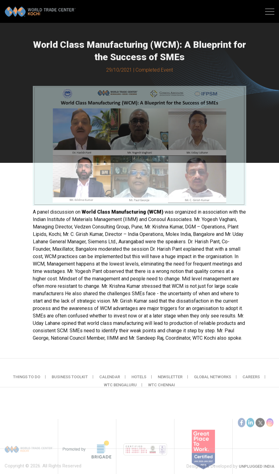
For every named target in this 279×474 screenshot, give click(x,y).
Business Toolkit (70, 381)
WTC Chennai (161, 389)
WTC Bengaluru (120, 389)
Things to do (26, 381)
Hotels (138, 381)
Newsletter (170, 381)
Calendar (109, 381)
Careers (251, 381)
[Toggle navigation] (269, 12)
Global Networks (212, 381)
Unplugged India (256, 470)
